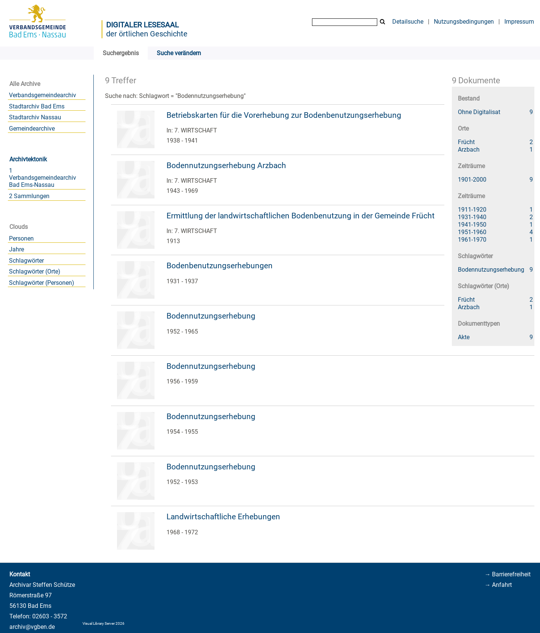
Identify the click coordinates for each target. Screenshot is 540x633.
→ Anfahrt (498, 584)
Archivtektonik (28, 159)
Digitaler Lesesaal (142, 24)
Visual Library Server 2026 (103, 623)
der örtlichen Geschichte (147, 33)
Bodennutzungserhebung (210, 315)
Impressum (519, 21)
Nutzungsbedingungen (464, 21)
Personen (21, 238)
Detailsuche (407, 21)
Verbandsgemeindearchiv (42, 95)
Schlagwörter (26, 260)
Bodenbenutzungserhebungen (219, 265)
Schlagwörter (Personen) (41, 282)
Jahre (16, 249)
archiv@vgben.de (32, 626)
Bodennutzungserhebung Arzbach (226, 165)
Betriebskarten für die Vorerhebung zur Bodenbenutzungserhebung (283, 115)
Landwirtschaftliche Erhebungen (223, 516)
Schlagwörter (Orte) (34, 271)
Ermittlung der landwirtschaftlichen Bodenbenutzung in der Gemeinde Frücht (300, 215)
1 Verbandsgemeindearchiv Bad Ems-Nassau (42, 177)
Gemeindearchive (32, 128)
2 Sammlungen (29, 196)
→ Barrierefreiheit (507, 574)
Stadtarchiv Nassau (35, 117)
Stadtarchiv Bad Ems (36, 106)
